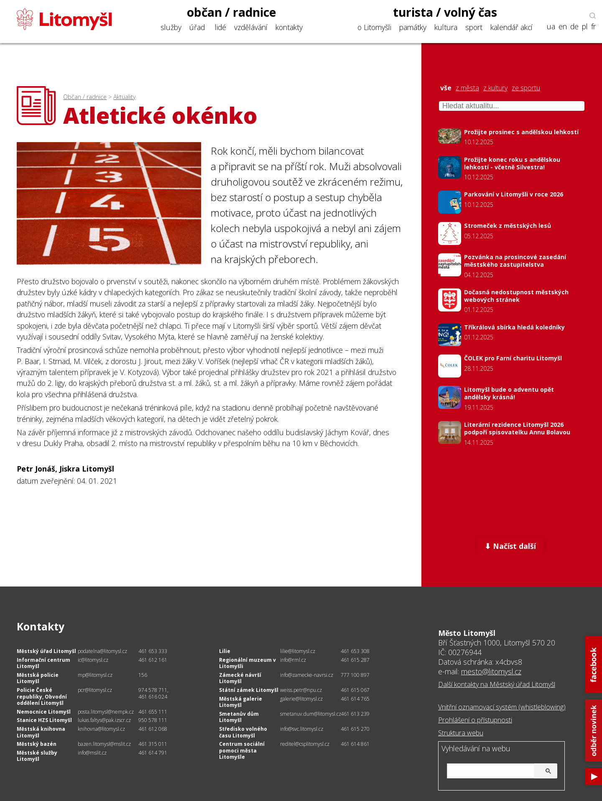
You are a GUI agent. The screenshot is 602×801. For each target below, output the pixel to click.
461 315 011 (152, 743)
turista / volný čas (445, 12)
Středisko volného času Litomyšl (243, 732)
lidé (220, 27)
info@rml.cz (293, 659)
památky (412, 27)
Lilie (224, 651)
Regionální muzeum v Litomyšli (247, 663)
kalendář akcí (511, 27)
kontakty (289, 27)
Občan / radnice (85, 97)
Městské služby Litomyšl (37, 756)
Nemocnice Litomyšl (44, 711)
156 (142, 675)
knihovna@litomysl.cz (101, 728)
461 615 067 (355, 690)
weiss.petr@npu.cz (301, 690)
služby (171, 27)
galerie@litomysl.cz (301, 698)
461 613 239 (355, 713)
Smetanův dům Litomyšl (239, 717)
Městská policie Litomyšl (38, 678)
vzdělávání (251, 27)
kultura (445, 27)
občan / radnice (231, 12)
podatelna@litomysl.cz (102, 651)
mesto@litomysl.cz (491, 671)
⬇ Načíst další (510, 546)
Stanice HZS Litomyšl (44, 720)
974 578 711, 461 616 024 (153, 693)
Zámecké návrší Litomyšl (240, 678)
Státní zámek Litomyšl (248, 690)
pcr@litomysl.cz (95, 690)
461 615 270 (355, 728)
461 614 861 (355, 743)
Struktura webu (460, 732)
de (574, 26)
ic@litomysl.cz (93, 659)
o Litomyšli (374, 27)
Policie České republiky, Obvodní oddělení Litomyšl (42, 696)
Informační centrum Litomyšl (43, 663)
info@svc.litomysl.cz (301, 728)
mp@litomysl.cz (95, 675)
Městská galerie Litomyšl (240, 702)
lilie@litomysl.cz (297, 651)
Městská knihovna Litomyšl (41, 732)
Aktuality (124, 97)
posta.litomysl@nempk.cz (106, 711)
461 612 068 (152, 728)
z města (467, 88)
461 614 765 (355, 698)
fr (593, 26)
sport (473, 27)
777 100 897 (355, 675)
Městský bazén (36, 743)
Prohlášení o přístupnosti (475, 719)
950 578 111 (152, 720)
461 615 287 (355, 659)
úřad (197, 27)
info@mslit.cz (92, 752)
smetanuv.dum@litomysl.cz (310, 713)
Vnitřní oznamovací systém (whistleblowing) (502, 707)
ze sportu (526, 88)
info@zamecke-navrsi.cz (306, 675)
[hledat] (501, 771)
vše (446, 88)
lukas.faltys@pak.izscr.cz (104, 720)
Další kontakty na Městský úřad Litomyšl (496, 684)
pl (585, 26)
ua (551, 26)
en (563, 26)
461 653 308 (355, 651)
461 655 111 (152, 711)
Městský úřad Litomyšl (46, 651)
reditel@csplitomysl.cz (304, 743)
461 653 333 (152, 651)
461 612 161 (152, 659)
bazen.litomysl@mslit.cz (104, 743)
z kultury (495, 88)
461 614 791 (152, 752)
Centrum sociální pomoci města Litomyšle (242, 750)
